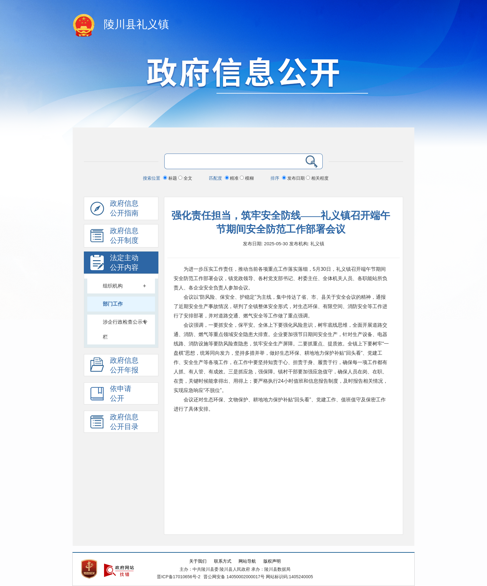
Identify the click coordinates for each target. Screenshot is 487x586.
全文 (185, 178)
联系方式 (222, 561)
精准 (232, 178)
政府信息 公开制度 (114, 237)
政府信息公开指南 (114, 210)
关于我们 (198, 561)
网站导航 (247, 561)
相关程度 (317, 178)
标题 (170, 178)
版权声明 (272, 561)
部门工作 (113, 304)
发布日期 (294, 178)
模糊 (247, 178)
